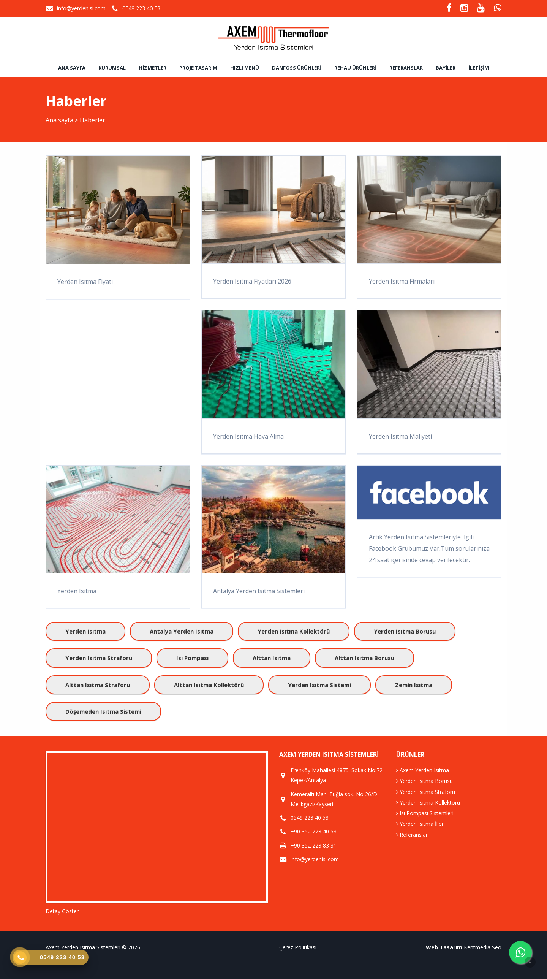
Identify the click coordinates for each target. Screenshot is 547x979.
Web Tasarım (444, 947)
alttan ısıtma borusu (364, 658)
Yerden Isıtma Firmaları (402, 281)
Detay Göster (62, 911)
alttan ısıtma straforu (97, 685)
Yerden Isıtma (76, 591)
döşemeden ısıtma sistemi (103, 711)
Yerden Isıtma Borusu (424, 780)
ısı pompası (192, 658)
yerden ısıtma (85, 631)
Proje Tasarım (198, 67)
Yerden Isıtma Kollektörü (428, 802)
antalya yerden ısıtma (181, 631)
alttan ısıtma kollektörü (209, 685)
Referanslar (406, 67)
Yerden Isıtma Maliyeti (400, 436)
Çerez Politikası (297, 947)
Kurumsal (112, 67)
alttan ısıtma (272, 658)
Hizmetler (152, 67)
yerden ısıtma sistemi (319, 685)
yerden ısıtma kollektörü (294, 631)
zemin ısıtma (413, 685)
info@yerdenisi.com (81, 8)
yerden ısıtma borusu (405, 631)
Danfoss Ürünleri (296, 67)
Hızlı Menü (244, 67)
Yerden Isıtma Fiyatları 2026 (252, 281)
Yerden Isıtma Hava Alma (248, 436)
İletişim (478, 67)
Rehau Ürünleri (355, 67)
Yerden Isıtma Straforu (425, 791)
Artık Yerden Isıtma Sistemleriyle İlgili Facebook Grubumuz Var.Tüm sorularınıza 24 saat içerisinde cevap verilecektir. (429, 548)
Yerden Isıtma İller (420, 823)
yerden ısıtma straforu (98, 658)
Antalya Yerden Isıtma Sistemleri (259, 591)
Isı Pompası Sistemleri (425, 813)
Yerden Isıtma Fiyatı (85, 281)
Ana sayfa (71, 67)
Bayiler (445, 67)
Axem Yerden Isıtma (422, 770)
